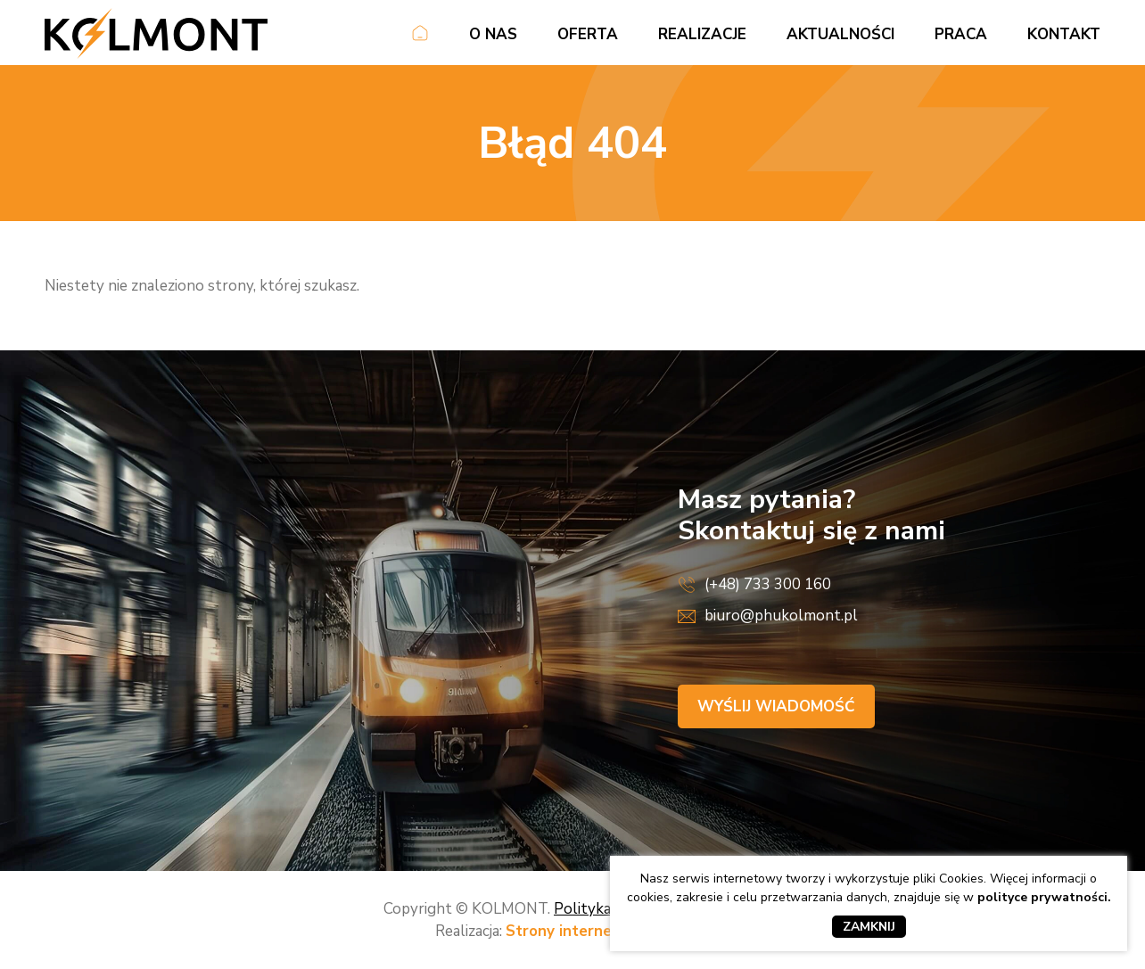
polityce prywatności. (1044, 897)
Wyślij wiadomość (776, 706)
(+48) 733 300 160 (767, 584)
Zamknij (869, 926)
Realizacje (702, 34)
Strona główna (420, 36)
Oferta (587, 34)
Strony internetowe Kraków (608, 931)
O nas (493, 34)
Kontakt (1063, 34)
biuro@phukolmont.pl (781, 615)
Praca (961, 34)
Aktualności (840, 34)
